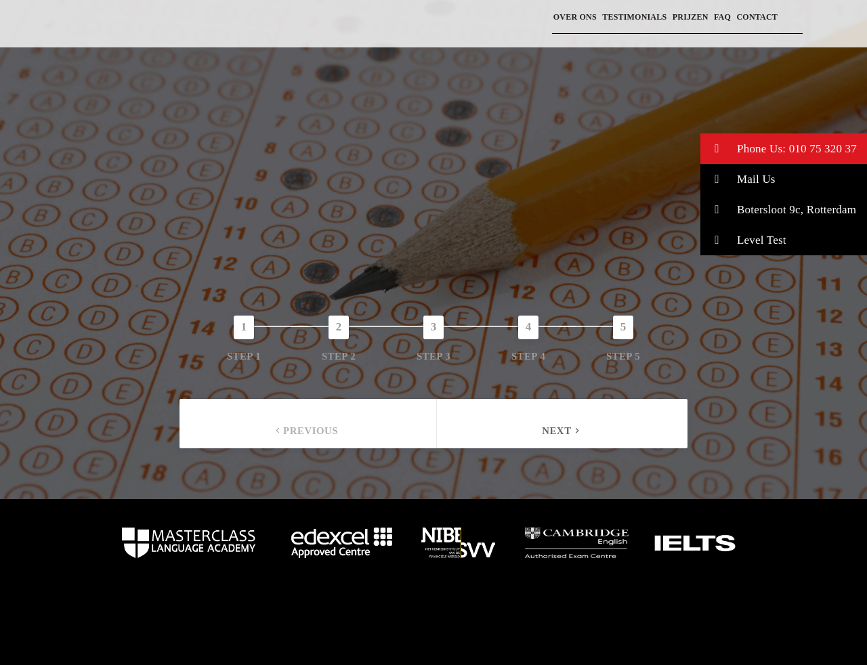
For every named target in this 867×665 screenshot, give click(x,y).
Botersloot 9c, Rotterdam (778, 209)
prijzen (691, 17)
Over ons (575, 17)
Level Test (743, 240)
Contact (757, 17)
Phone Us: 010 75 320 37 (778, 148)
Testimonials (634, 17)
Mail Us (738, 179)
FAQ (722, 17)
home (188, 543)
